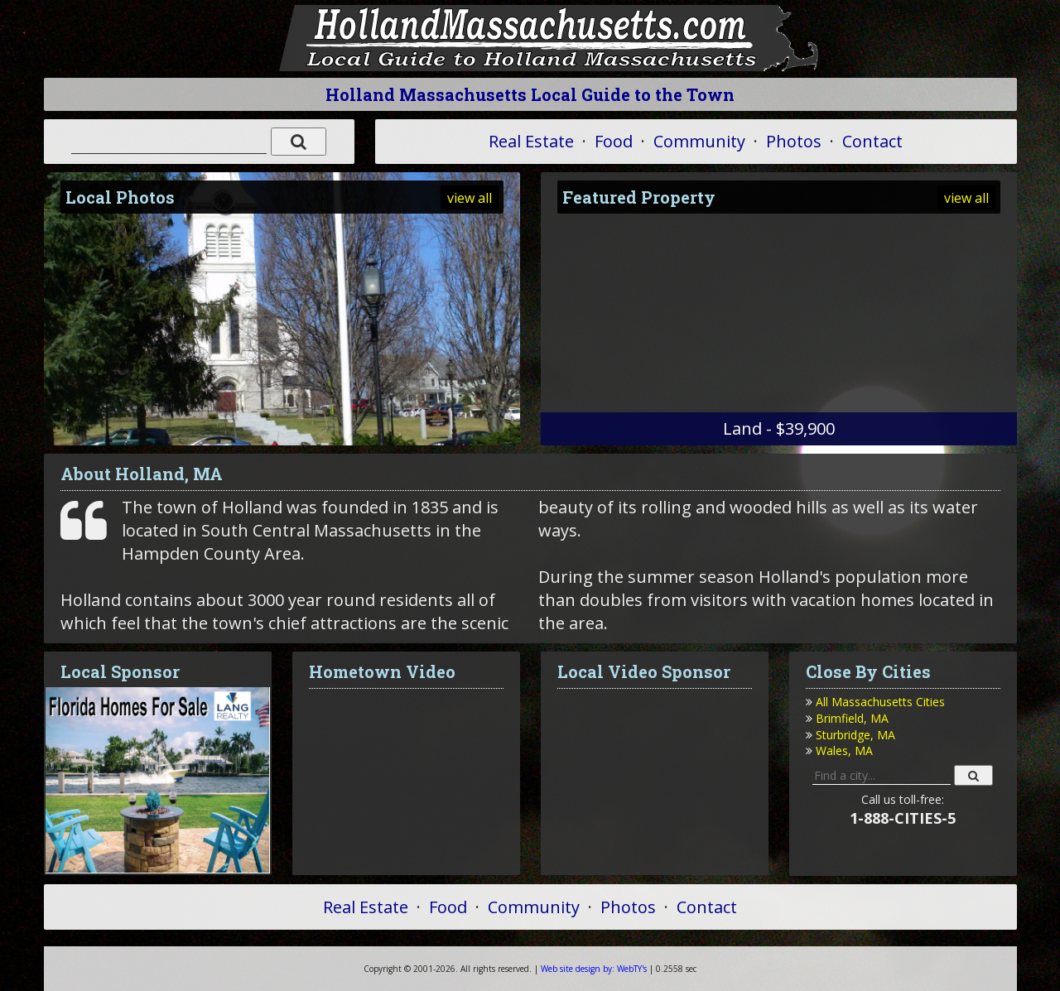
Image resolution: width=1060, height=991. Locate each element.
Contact (872, 141)
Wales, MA (844, 750)
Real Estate (531, 141)
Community (699, 141)
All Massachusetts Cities (880, 702)
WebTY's (594, 968)
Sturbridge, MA (855, 735)
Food (614, 141)
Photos (794, 141)
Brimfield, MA (852, 718)
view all (469, 198)
